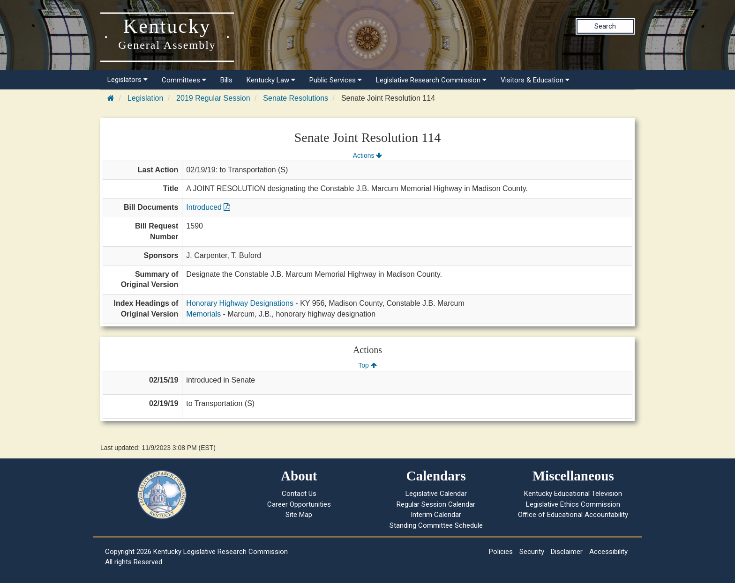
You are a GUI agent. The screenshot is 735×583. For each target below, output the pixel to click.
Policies (501, 551)
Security (531, 551)
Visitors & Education (535, 80)
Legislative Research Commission (431, 80)
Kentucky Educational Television (573, 493)
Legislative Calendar (436, 493)
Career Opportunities (299, 504)
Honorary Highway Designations (239, 303)
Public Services (335, 80)
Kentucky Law (271, 80)
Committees (184, 80)
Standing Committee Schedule (436, 525)
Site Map (298, 514)
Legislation (146, 98)
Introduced (208, 207)
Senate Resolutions (295, 98)
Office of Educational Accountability (573, 514)
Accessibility (608, 551)
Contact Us (299, 493)
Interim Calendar (436, 514)
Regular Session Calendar (436, 504)
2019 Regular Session (213, 98)
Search (605, 26)
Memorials (203, 314)
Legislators (127, 79)
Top (367, 365)
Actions (367, 155)
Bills (226, 80)
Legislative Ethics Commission (573, 504)
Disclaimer (567, 551)
